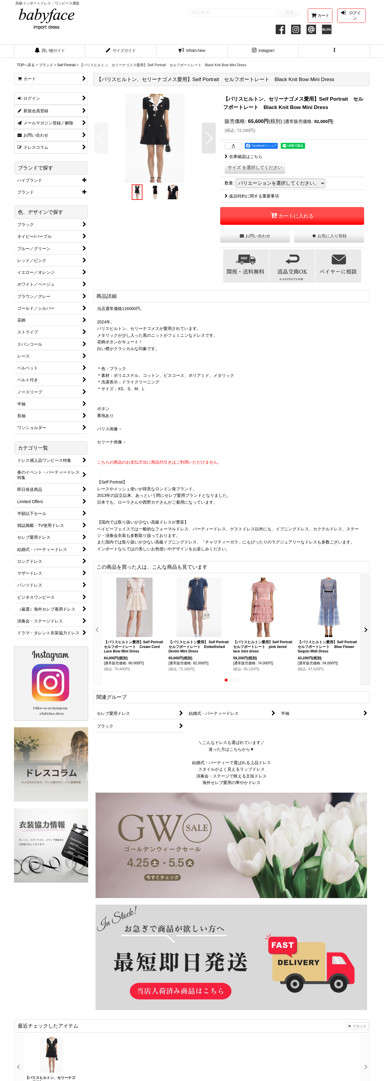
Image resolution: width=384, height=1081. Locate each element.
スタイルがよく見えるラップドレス (231, 769)
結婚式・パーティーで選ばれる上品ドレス (231, 762)
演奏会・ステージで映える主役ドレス (231, 776)
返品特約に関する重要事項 (252, 196)
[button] (334, 51)
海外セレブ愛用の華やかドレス (231, 782)
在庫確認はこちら (243, 156)
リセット (357, 1026)
